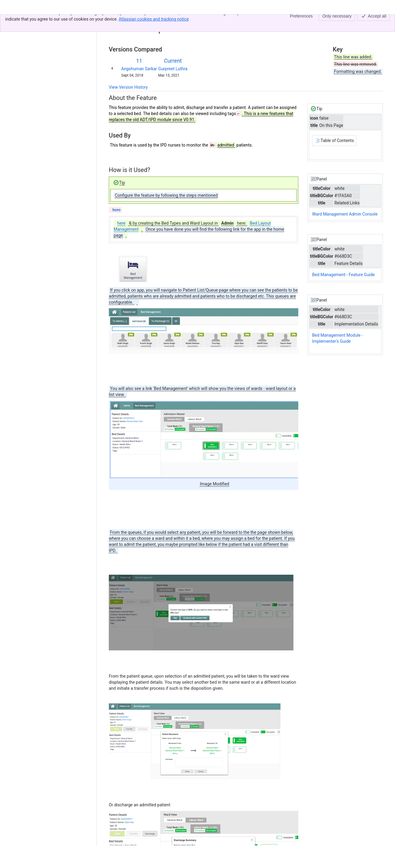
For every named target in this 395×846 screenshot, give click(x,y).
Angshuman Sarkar (139, 68)
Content (116, 20)
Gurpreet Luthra (173, 68)
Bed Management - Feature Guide (343, 274)
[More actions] (377, 22)
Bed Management (153, 20)
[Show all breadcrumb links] (129, 21)
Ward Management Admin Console (345, 214)
